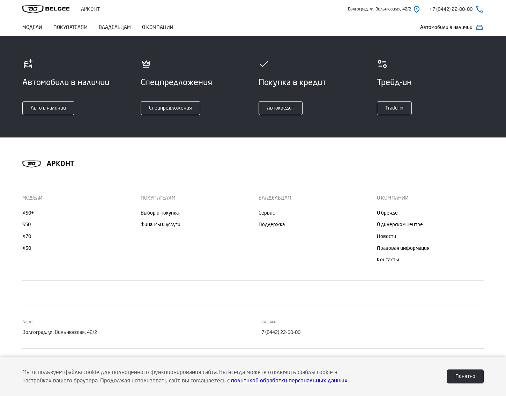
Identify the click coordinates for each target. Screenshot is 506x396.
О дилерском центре (400, 224)
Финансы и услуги (160, 224)
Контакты (388, 260)
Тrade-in (394, 108)
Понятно (465, 376)
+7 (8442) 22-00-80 (279, 332)
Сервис (267, 213)
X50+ (28, 213)
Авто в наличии (48, 108)
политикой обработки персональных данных (289, 381)
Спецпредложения (170, 108)
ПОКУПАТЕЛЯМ (70, 27)
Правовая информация (403, 248)
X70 (26, 236)
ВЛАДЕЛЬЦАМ (115, 27)
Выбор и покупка (160, 213)
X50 (26, 248)
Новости (386, 236)
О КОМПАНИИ (157, 27)
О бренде (387, 213)
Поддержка (272, 224)
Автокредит (280, 108)
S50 (26, 224)
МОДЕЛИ (32, 27)
